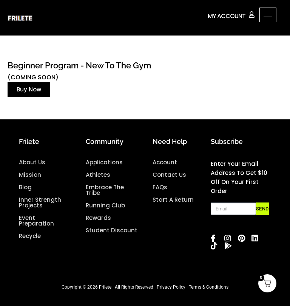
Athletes (98, 175)
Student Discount (111, 230)
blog (25, 187)
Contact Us (169, 175)
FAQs (160, 187)
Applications (104, 162)
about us (32, 162)
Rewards (98, 218)
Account (165, 162)
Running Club (105, 205)
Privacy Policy (171, 287)
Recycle (30, 236)
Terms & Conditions (208, 287)
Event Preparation (36, 220)
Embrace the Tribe (105, 190)
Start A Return (173, 200)
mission (30, 175)
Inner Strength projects (40, 202)
